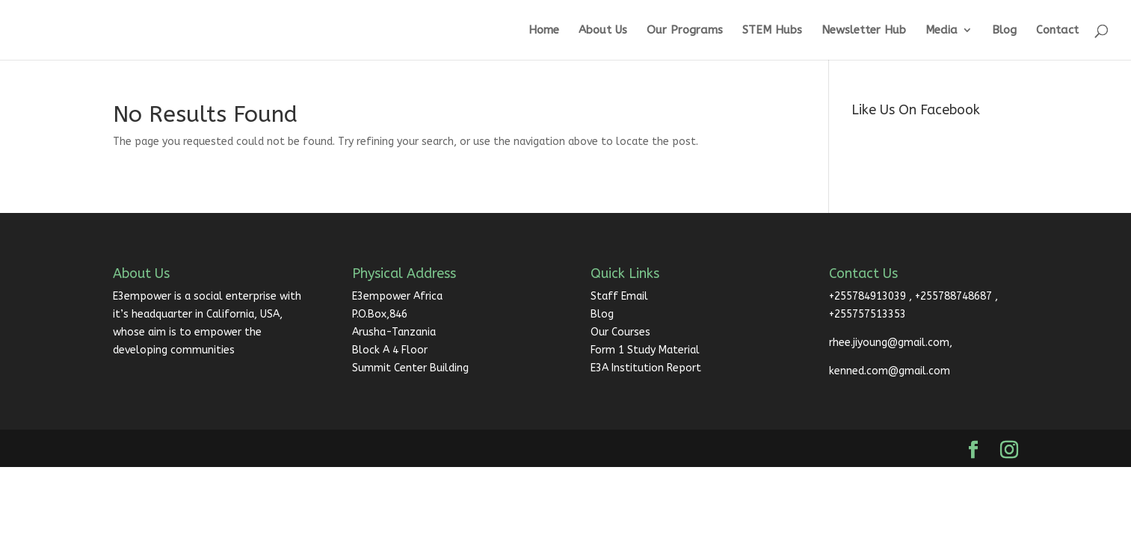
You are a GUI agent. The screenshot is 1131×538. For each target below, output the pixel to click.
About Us (603, 31)
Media (941, 31)
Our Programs (685, 31)
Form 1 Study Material (645, 350)
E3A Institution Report (646, 368)
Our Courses (620, 332)
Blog (1004, 31)
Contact (1057, 31)
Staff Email (619, 296)
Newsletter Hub (864, 31)
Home (543, 31)
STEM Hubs (772, 31)
